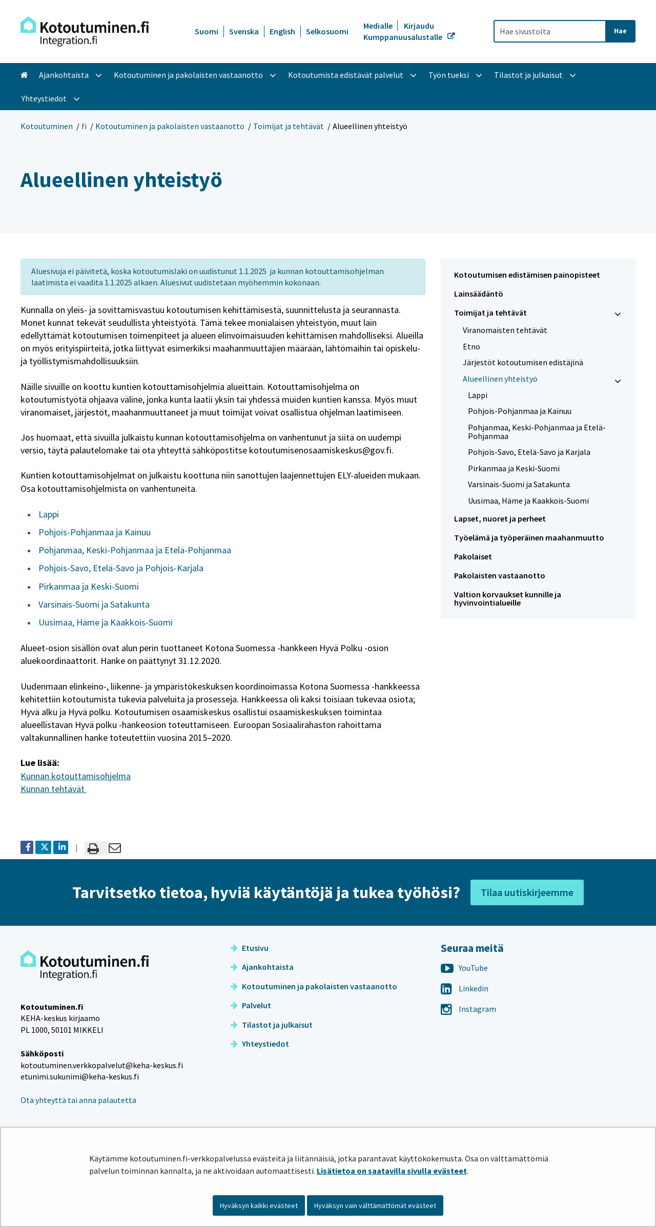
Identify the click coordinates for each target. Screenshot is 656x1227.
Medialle (378, 25)
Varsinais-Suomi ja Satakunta (94, 604)
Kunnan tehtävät (53, 789)
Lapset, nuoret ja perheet (500, 518)
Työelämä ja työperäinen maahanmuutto (529, 537)
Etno (471, 346)
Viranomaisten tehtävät (505, 330)
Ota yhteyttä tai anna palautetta (78, 1100)
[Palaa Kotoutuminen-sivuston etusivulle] (84, 31)
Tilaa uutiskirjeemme (527, 892)
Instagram (468, 1009)
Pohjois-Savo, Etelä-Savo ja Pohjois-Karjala (120, 568)
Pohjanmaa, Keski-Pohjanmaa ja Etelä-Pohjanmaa (134, 550)
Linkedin (464, 988)
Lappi (48, 514)
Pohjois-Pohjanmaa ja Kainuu (94, 532)
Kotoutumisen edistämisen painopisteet (527, 274)
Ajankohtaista (262, 967)
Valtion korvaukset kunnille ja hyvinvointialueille (507, 598)
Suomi (206, 31)
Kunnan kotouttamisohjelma (75, 776)
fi (84, 126)
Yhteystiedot (260, 1043)
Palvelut (251, 1005)
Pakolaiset (473, 556)
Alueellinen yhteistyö (500, 378)
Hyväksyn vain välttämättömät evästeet (375, 1205)
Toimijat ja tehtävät (288, 126)
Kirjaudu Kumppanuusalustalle (403, 31)
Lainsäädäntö (478, 293)
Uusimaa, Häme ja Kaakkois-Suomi (105, 622)
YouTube (464, 968)
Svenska (244, 31)
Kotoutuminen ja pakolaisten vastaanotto (169, 126)
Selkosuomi (327, 31)
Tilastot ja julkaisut (272, 1025)
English (282, 31)
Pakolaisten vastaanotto (499, 575)
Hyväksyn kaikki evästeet (259, 1205)
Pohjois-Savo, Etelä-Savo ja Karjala (529, 452)
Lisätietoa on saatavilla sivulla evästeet (392, 1171)
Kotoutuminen (46, 126)
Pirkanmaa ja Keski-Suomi (88, 586)
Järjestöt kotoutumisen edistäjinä (523, 362)
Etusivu (250, 948)
